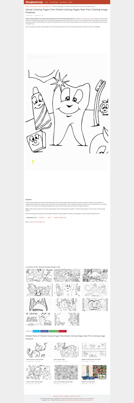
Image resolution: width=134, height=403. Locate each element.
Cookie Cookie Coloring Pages (34, 381)
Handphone (42, 217)
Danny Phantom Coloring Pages (34, 359)
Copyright (66, 396)
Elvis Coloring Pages (59, 359)
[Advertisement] (67, 41)
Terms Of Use (72, 396)
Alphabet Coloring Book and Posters (91, 359)
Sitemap (55, 396)
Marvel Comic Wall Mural (88, 381)
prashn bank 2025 (88, 400)
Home (46, 2)
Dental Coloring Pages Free (37, 222)
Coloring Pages (54, 2)
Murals (70, 2)
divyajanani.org (34, 2)
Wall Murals (63, 2)
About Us (78, 396)
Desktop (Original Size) (60, 217)
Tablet (49, 217)
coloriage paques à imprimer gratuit (75, 400)
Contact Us (60, 396)
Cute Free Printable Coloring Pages (63, 381)
